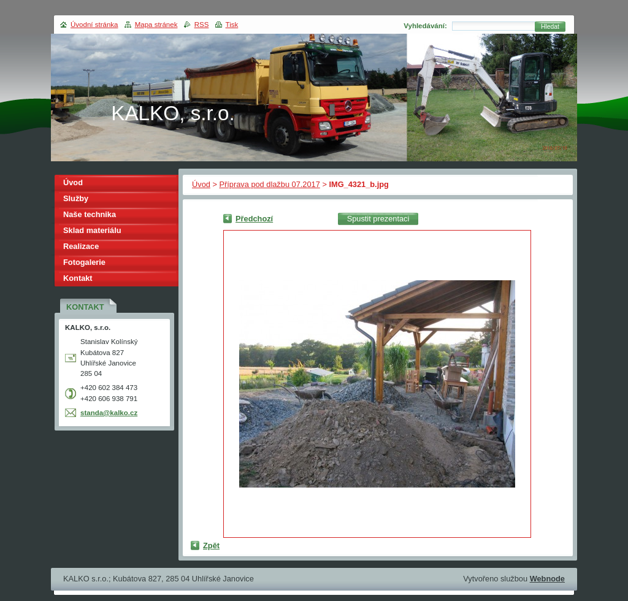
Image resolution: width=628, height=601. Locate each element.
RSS (201, 24)
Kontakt (78, 278)
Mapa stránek (156, 24)
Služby (75, 198)
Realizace (81, 246)
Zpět (211, 545)
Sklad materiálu (92, 230)
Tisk (232, 24)
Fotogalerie (84, 262)
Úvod (201, 184)
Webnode (547, 578)
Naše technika (89, 214)
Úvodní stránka (94, 24)
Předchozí (254, 218)
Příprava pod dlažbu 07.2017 (269, 184)
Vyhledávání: (425, 25)
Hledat (550, 26)
